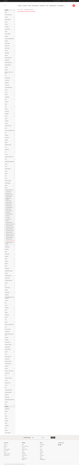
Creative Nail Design (8, 87)
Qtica (6, 310)
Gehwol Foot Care (8, 125)
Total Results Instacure (9, 232)
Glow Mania (7, 215)
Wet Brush (6, 394)
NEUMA (6, 263)
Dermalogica (7, 96)
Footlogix (6, 120)
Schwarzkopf (7, 331)
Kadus (6, 163)
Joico (6, 159)
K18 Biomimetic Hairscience (9, 161)
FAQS (29, 5)
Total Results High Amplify (9, 230)
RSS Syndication (60, 5)
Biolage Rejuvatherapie (9, 207)
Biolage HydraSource (9, 205)
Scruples (6, 337)
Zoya (6, 404)
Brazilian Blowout (8, 64)
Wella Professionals (8, 392)
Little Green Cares (8, 180)
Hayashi (6, 140)
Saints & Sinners (8, 329)
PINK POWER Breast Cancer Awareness (9, 298)
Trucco (6, 385)
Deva (6, 99)
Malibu (6, 185)
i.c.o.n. (6, 147)
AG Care (6, 17)
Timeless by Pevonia (8, 378)
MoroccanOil (7, 254)
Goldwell (6, 135)
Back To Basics (7, 43)
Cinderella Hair (7, 77)
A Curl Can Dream (8, 191)
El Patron (6, 101)
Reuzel (6, 317)
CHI (5, 75)
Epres (6, 104)
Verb (6, 387)
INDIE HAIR (7, 149)
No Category (7, 268)
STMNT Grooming (8, 363)
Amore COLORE (7, 33)
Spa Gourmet (7, 358)
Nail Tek (6, 261)
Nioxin (6, 266)
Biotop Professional (8, 57)
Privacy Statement (35, 5)
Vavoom (7, 244)
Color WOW (7, 85)
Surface (6, 368)
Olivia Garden (7, 278)
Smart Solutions (7, 349)
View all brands (7, 432)
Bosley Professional (8, 62)
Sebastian (6, 339)
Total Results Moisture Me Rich (10, 240)
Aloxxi (6, 21)
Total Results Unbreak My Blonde (9, 243)
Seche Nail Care (7, 342)
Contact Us (25, 5)
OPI (5, 285)
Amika (6, 31)
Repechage (7, 314)
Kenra (6, 166)
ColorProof (7, 82)
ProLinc (6, 305)
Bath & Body (7, 48)
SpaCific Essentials (8, 361)
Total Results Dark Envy (9, 225)
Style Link (7, 220)
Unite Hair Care (7, 382)
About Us (19, 5)
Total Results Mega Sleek (9, 237)
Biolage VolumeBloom (9, 214)
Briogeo (6, 67)
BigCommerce (23, 464)
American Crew (7, 29)
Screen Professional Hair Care (9, 334)
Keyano (6, 173)
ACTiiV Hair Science (8, 14)
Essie (6, 106)
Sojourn (6, 351)
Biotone (6, 55)
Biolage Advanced (8, 193)
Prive (6, 302)
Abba (6, 12)
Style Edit (6, 366)
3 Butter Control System (9, 189)
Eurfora (6, 108)
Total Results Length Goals (10, 235)
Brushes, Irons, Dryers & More (9, 73)
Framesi (6, 123)
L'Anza (6, 178)
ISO (5, 151)
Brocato (6, 69)
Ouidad (6, 289)
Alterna (6, 24)
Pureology (6, 307)
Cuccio (6, 92)
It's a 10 (6, 154)
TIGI (6, 375)
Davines (6, 94)
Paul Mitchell (7, 292)
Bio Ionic (6, 50)
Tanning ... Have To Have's (9, 370)
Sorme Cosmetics (8, 356)
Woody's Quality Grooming (9, 399)
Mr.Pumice (6, 256)
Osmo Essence (7, 287)
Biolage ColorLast (8, 200)
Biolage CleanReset (8, 196)
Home (18, 9)
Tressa (6, 380)
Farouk (6, 116)
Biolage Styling (8, 212)
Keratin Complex (8, 168)
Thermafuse (7, 373)
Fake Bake (6, 113)
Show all (23, 459)
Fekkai (6, 118)
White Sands (7, 397)
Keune (6, 171)
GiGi (5, 132)
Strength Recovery (8, 219)
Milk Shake (7, 249)
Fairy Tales (7, 111)
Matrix (6, 187)
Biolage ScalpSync (8, 209)
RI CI (6, 319)
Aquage (6, 36)
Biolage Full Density (9, 204)
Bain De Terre (7, 45)
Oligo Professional (8, 275)
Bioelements (7, 52)
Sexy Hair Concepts (8, 344)
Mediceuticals (7, 246)
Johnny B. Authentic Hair (9, 156)
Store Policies (42, 5)
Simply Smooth (7, 346)
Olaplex (6, 273)
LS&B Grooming (7, 183)
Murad (6, 258)
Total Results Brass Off (9, 222)
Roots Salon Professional (9, 324)
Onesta (6, 282)
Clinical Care (7, 80)
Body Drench (7, 60)
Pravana (6, 300)
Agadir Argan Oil (8, 19)
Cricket (6, 89)
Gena (6, 128)
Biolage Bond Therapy (9, 194)
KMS (6, 175)
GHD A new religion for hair (9, 130)
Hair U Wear (7, 137)
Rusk (6, 326)
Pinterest (60, 445)
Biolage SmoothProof (9, 210)
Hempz (6, 142)
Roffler (6, 322)
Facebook (58, 445)
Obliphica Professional (9, 270)
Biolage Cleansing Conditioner (8, 199)
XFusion (6, 401)
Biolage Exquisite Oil (9, 202)
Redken (6, 312)
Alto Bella (7, 26)
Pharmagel (7, 294)
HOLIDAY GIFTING (8, 144)
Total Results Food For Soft (10, 227)
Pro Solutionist (8, 217)
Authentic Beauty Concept (9, 38)
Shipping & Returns (53, 5)
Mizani (6, 251)
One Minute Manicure (8, 280)
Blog (47, 5)
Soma (6, 354)
